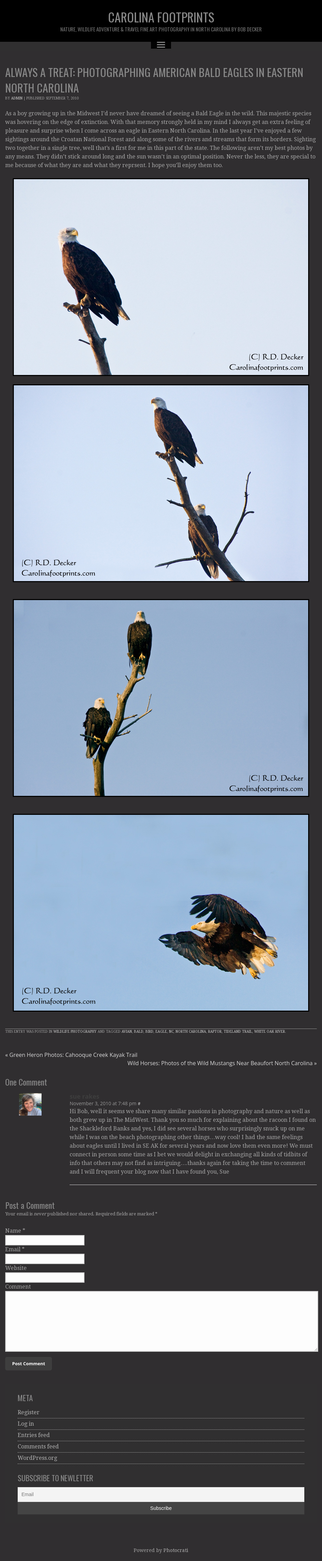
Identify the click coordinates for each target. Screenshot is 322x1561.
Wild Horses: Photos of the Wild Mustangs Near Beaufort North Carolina (222, 1063)
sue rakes (84, 1096)
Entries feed (34, 1435)
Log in (26, 1423)
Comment (18, 1286)
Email (12, 1249)
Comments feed (38, 1446)
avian (127, 1031)
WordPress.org (37, 1458)
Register (28, 1412)
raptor (215, 1031)
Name (13, 1230)
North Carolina (191, 1031)
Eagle (161, 1031)
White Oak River (269, 1031)
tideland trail (238, 1031)
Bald (138, 1031)
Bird (149, 1031)
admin (17, 98)
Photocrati (175, 1550)
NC (171, 1031)
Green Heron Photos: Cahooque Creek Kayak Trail (71, 1055)
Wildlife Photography (75, 1031)
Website (16, 1268)
